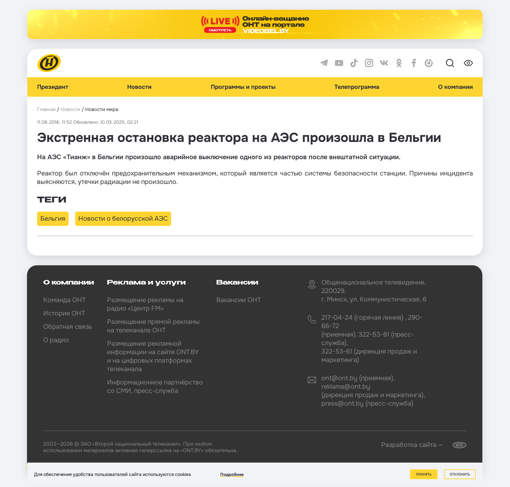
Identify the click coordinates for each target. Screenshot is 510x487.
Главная (46, 109)
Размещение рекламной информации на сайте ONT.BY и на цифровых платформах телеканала (153, 356)
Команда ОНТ (64, 300)
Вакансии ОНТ (238, 300)
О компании (455, 87)
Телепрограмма (356, 87)
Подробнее (232, 474)
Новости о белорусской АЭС (123, 219)
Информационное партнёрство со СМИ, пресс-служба (155, 386)
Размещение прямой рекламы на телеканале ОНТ (153, 326)
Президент (52, 87)
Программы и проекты (243, 87)
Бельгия (52, 219)
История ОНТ (64, 313)
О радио (56, 340)
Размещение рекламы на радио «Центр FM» (145, 304)
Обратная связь (67, 327)
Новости (139, 87)
